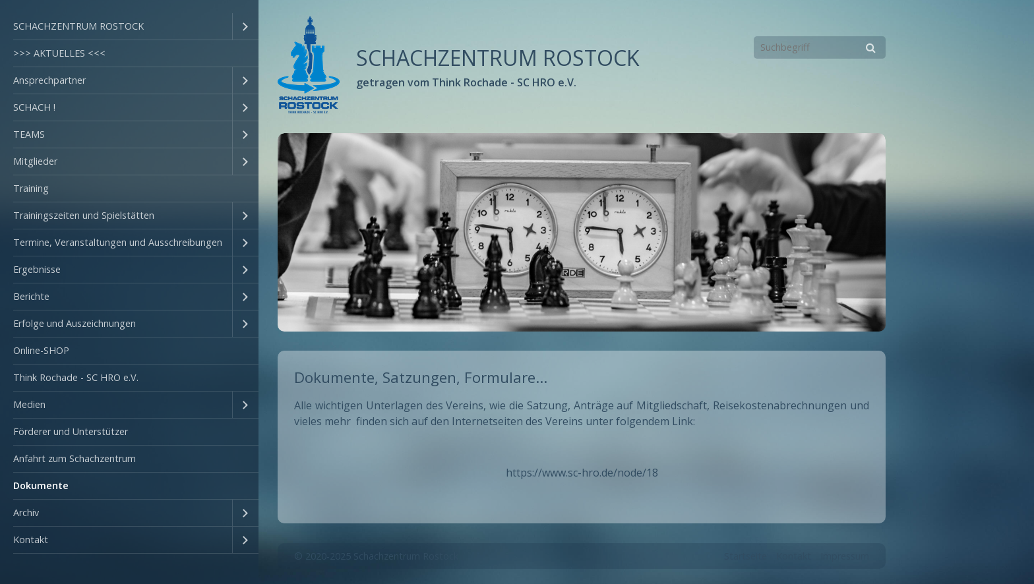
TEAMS (29, 134)
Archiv (26, 512)
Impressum (844, 552)
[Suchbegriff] (820, 47)
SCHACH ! (34, 107)
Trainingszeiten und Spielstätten (83, 215)
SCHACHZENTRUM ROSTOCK (78, 26)
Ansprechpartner (49, 80)
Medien (29, 404)
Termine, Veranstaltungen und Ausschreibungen (117, 242)
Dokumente (41, 485)
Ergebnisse (37, 269)
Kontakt (30, 539)
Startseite (745, 552)
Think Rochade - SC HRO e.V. (75, 377)
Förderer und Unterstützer (70, 431)
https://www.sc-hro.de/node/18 (582, 468)
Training (31, 188)
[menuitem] (129, 26)
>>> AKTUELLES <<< (59, 53)
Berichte (31, 296)
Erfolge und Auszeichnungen (74, 323)
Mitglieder (35, 161)
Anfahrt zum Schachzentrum (74, 458)
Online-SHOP (41, 350)
